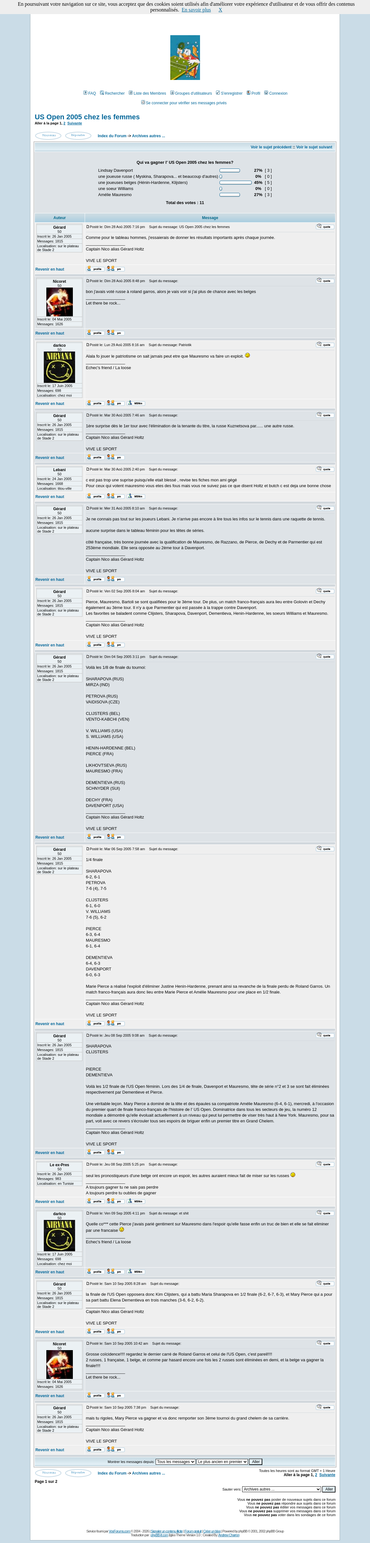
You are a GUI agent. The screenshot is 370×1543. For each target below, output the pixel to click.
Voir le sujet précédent (271, 147)
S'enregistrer (229, 93)
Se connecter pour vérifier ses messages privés (184, 103)
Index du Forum (112, 136)
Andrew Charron (228, 1535)
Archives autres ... (148, 136)
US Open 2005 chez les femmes (87, 117)
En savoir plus (196, 9)
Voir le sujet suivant (314, 147)
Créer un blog (211, 1531)
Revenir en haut (49, 269)
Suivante (74, 123)
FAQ (89, 93)
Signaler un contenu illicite (167, 1531)
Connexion (275, 93)
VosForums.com (120, 1531)
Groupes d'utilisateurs (191, 93)
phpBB (242, 1531)
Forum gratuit (193, 1531)
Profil (253, 93)
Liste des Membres (147, 93)
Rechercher (112, 93)
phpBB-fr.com (159, 1535)
